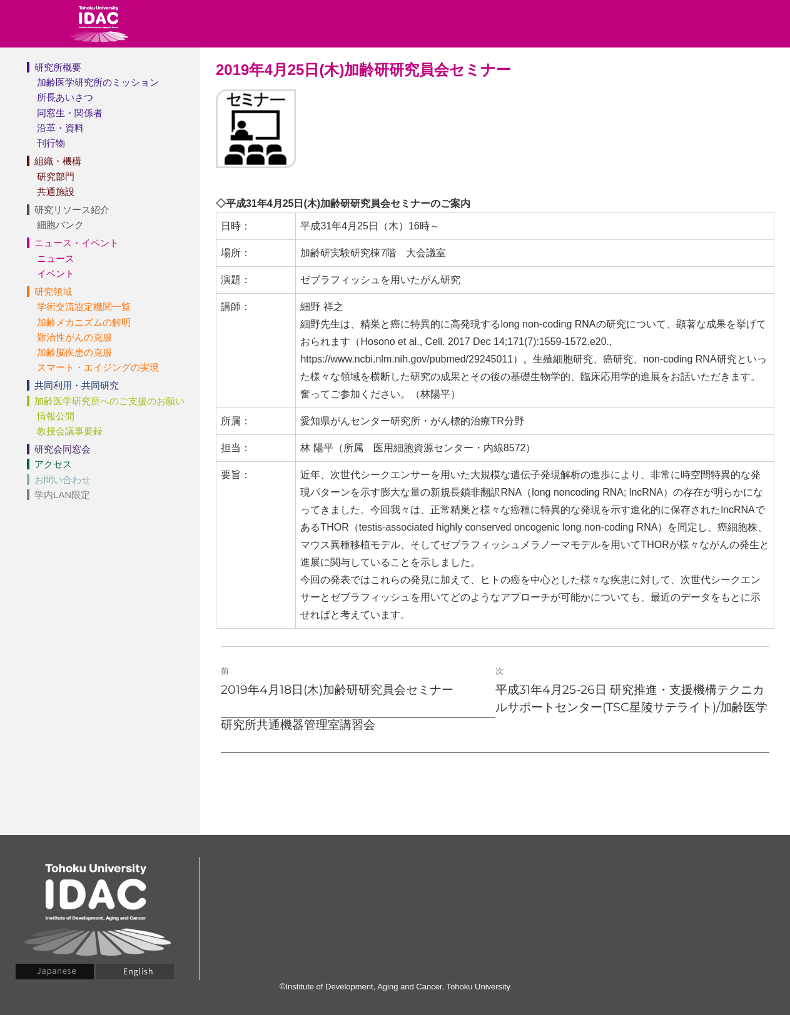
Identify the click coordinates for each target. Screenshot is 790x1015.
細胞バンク (60, 224)
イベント (55, 273)
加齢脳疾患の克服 (74, 352)
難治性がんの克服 (74, 337)
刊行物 (51, 143)
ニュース (55, 258)
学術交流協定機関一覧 (84, 306)
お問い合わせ (62, 479)
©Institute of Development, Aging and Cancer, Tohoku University (395, 986)
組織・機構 (57, 161)
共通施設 (55, 191)
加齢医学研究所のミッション (98, 82)
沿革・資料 (60, 127)
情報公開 (55, 416)
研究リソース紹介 (71, 209)
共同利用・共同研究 (76, 385)
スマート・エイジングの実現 (98, 367)
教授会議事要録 (70, 431)
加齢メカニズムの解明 (84, 322)
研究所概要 (57, 67)
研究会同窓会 (62, 449)
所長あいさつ (65, 97)
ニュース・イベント (76, 243)
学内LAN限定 (62, 494)
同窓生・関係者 (70, 113)
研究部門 (55, 176)
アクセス (53, 464)
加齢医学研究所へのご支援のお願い (109, 401)
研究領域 (53, 291)
